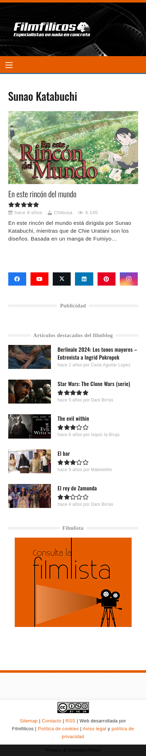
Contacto (51, 720)
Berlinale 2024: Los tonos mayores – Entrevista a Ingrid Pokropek (97, 353)
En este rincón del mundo (42, 194)
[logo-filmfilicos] (52, 29)
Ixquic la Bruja (105, 435)
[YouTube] (39, 279)
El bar (63, 453)
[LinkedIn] (84, 279)
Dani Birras (102, 400)
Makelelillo (101, 469)
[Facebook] (17, 279)
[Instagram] (129, 279)
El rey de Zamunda (77, 488)
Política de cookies (58, 728)
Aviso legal (94, 728)
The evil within (73, 419)
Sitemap (29, 720)
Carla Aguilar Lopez (110, 364)
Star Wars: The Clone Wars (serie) (93, 384)
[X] (62, 279)
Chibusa (63, 212)
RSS (71, 720)
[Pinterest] (107, 279)
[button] (9, 65)
